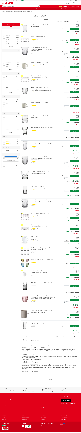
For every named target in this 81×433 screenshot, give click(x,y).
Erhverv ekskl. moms (64, 403)
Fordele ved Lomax (44, 399)
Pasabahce (8, 35)
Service (24, 11)
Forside (3, 11)
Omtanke (73, 0)
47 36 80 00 (31, 390)
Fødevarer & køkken (9, 11)
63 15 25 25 (32, 391)
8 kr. (4, 158)
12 (28, 336)
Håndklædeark (63, 413)
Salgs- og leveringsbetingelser (7, 399)
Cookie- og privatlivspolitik (6, 401)
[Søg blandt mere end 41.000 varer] (20, 6)
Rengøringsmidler (64, 419)
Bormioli (7, 43)
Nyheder (69, 6)
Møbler (3, 411)
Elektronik (24, 411)
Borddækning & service (18, 11)
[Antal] (66, 52)
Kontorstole (4, 415)
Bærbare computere (25, 413)
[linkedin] (44, 426)
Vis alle (11, 46)
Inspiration (73, 6)
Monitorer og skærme (25, 417)
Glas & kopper (29, 11)
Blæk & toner (8, 8)
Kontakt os (4, 403)
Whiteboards (4, 417)
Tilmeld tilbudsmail (66, 400)
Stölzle (7, 31)
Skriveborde (4, 419)
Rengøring (63, 411)
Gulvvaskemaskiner (64, 417)
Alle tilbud (66, 391)
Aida (6, 33)
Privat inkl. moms (72, 403)
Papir (42, 413)
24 (29, 336)
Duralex (7, 41)
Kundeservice (77, 0)
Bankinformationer (44, 405)
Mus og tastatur (24, 419)
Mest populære (66, 21)
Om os (42, 397)
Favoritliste (24, 399)
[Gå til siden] (3, 9)
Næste (76, 336)
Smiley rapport (43, 407)
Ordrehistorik (24, 403)
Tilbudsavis (66, 390)
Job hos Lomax (44, 401)
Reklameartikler (63, 8)
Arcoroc (7, 37)
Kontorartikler (44, 411)
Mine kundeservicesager (26, 401)
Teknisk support (4, 405)
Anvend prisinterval (11, 160)
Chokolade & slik (25, 8)
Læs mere (46, 19)
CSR (70, 0)
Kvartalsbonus (43, 403)
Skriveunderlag (44, 417)
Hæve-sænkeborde (5, 413)
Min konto (23, 397)
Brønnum (7, 39)
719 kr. (17, 158)
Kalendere (43, 415)
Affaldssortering (64, 415)
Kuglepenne (43, 419)
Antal (67, 28)
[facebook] (42, 426)
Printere (23, 415)
